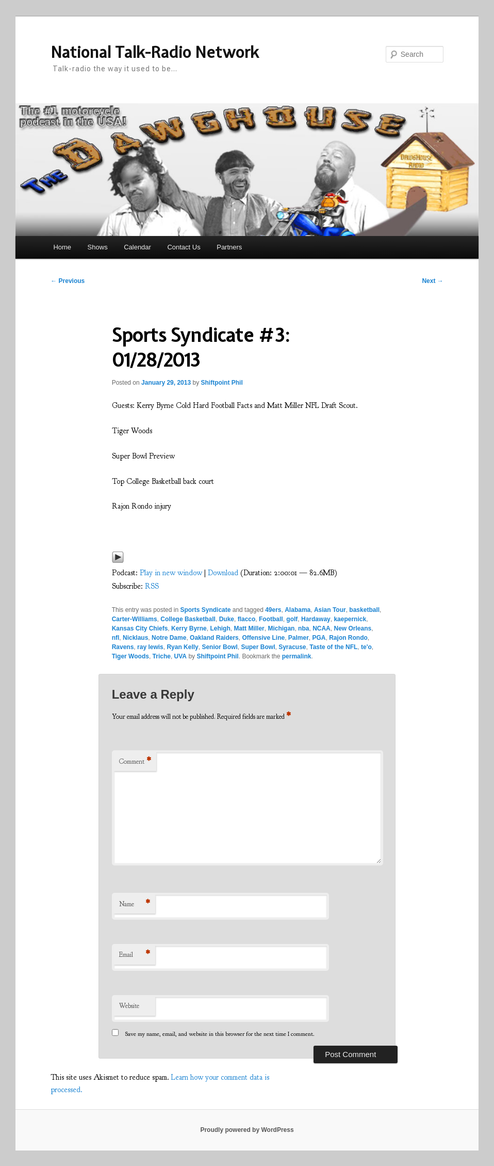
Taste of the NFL (333, 647)
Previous (68, 281)
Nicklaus (135, 637)
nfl (116, 637)
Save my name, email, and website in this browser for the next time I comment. (220, 1034)
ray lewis (150, 647)
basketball (364, 609)
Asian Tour (330, 609)
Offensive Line (263, 637)
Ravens (123, 647)
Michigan (281, 628)
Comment (135, 761)
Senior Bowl (219, 647)
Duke (226, 619)
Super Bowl (258, 647)
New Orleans (352, 628)
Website (129, 1006)
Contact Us (183, 247)
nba (303, 628)
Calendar (137, 247)
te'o (366, 647)
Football (271, 619)
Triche (162, 656)
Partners (229, 247)
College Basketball (188, 619)
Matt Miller (249, 628)
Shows (98, 247)
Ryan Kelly (182, 647)
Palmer (298, 637)
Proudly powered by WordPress (246, 1129)
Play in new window (171, 573)
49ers (273, 609)
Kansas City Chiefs (140, 628)
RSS (152, 586)
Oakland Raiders (214, 637)
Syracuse (292, 647)
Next (432, 281)
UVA (180, 656)
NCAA (321, 628)
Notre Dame (169, 637)
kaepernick (350, 619)
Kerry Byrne (189, 628)
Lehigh (220, 628)
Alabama (297, 609)
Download (223, 573)
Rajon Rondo (348, 637)
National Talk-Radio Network (155, 52)
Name (134, 904)
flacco (247, 619)
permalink (296, 656)
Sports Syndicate (205, 609)
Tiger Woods (130, 656)
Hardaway (316, 619)
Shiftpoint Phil (221, 382)
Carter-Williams (134, 619)
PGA (319, 637)
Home (62, 247)
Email (134, 955)
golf (292, 619)
